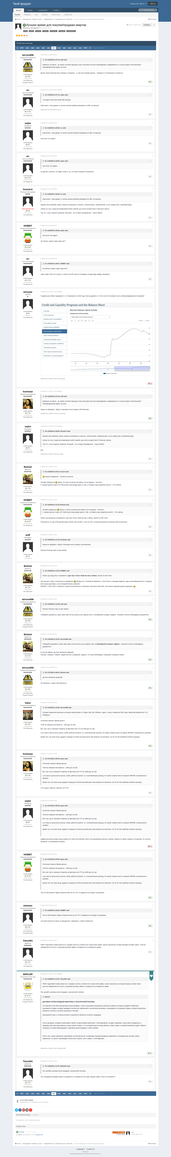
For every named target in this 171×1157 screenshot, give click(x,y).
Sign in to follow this (134, 25)
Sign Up (152, 3)
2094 (38, 48)
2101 (75, 48)
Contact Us (90, 1149)
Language (80, 1149)
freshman (28, 391)
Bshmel (28, 467)
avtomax (27, 905)
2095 (43, 48)
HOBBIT (28, 226)
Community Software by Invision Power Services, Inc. (85, 1154)
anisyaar (27, 292)
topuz (28, 703)
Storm (20, 1135)
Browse (18, 10)
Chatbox (56, 10)
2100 (69, 48)
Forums (17, 14)
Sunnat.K (28, 189)
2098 (59, 48)
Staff (36, 14)
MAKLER (28, 974)
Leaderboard (68, 14)
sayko (62, 95)
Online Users (56, 14)
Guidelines (27, 14)
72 (34, 1132)
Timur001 (28, 940)
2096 (48, 48)
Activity (29, 10)
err (27, 90)
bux (133, 1132)
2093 (32, 48)
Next (85, 48)
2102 (80, 48)
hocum (62, 472)
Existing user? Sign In (138, 4)
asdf (61, 60)
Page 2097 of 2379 (99, 48)
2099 (64, 48)
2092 (27, 48)
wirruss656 (28, 55)
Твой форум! (22, 3)
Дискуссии (39, 1135)
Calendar (45, 14)
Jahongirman (34, 28)
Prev (21, 48)
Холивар (22, 1132)
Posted (49, 55)
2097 (53, 48)
